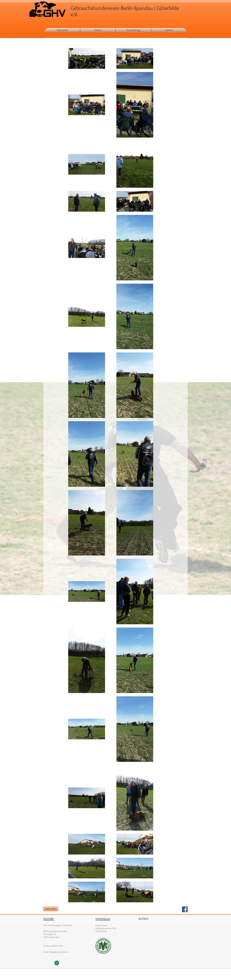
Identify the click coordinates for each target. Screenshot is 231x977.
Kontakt (48, 919)
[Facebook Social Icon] (185, 909)
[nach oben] (50, 908)
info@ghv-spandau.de (58, 952)
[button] (168, 30)
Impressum (102, 919)
